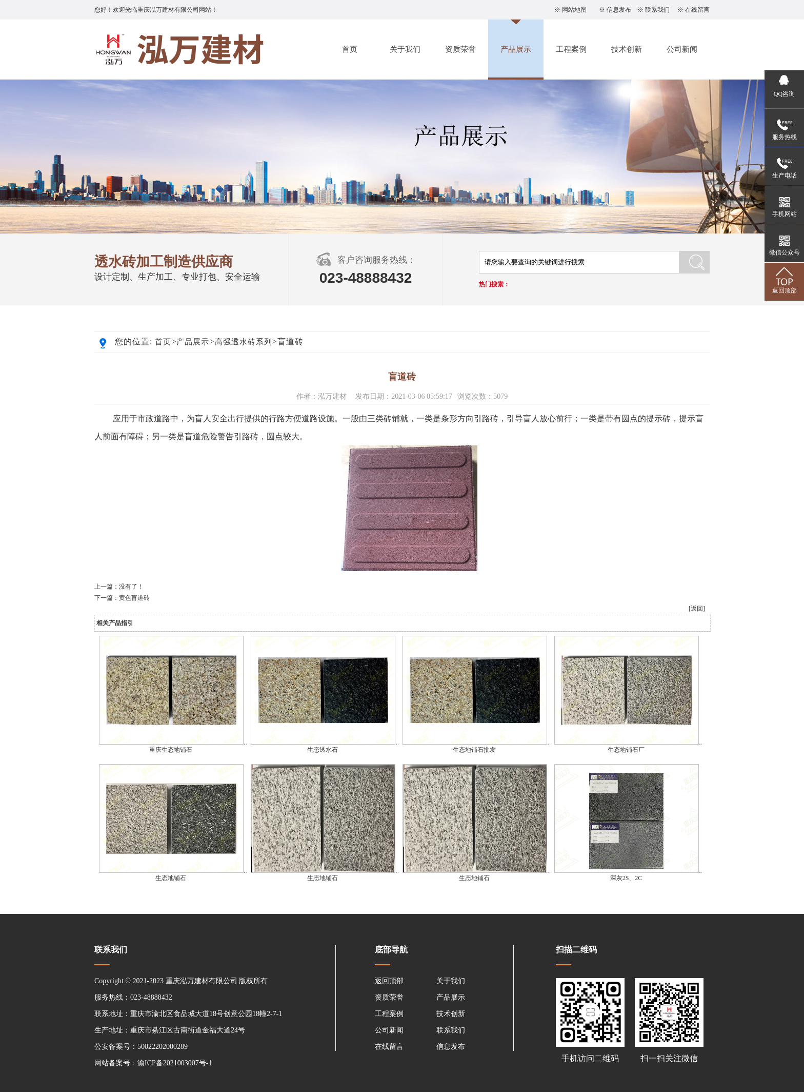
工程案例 (571, 49)
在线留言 (697, 9)
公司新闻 (682, 49)
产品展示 (515, 49)
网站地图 (574, 9)
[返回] (697, 608)
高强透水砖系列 (243, 342)
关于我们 (405, 49)
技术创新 (626, 49)
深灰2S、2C (626, 878)
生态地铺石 (170, 878)
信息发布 (619, 9)
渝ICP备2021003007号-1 (174, 1063)
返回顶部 (389, 981)
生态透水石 (322, 749)
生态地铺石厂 (626, 749)
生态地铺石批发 (474, 749)
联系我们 (657, 9)
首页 (349, 49)
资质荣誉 (460, 49)
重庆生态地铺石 (170, 749)
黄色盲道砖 (134, 597)
